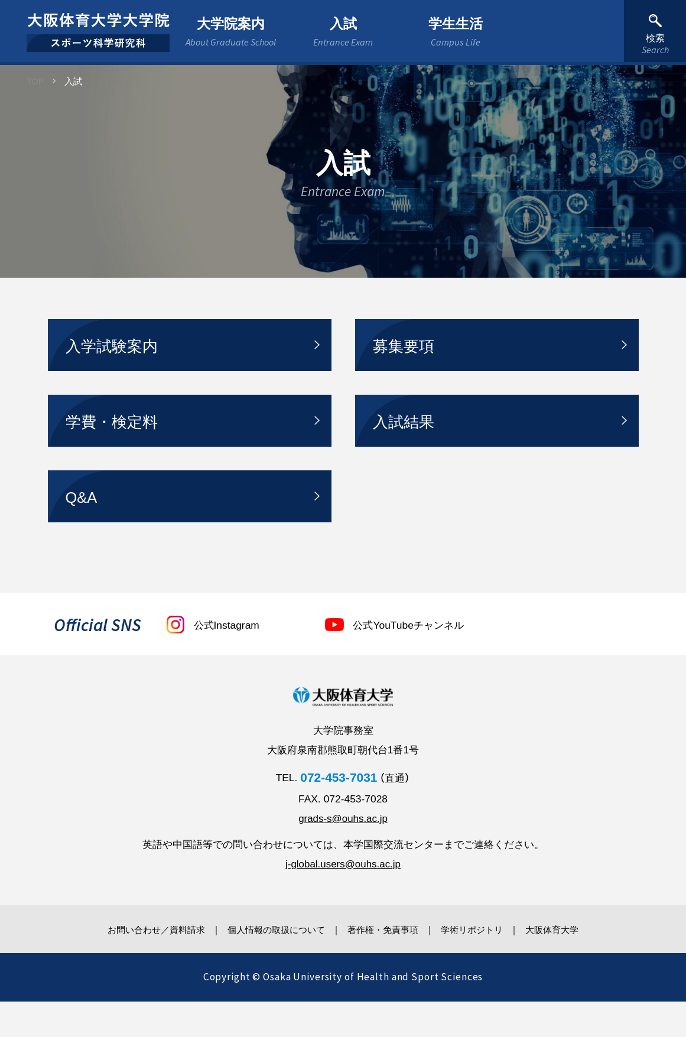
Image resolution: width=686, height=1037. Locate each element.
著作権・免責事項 (386, 964)
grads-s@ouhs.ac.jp (343, 853)
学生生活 (455, 31)
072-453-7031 (338, 812)
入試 (343, 31)
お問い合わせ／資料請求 (138, 964)
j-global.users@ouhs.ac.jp (343, 898)
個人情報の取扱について (269, 964)
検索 (655, 43)
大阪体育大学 (572, 964)
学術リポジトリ (484, 964)
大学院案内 (231, 31)
